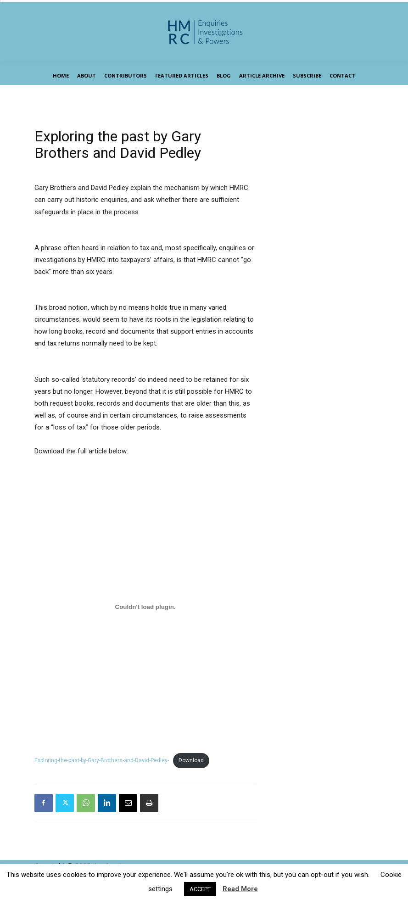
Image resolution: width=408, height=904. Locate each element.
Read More (240, 889)
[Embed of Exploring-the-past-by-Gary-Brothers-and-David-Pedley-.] (145, 606)
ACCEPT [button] (200, 889)
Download (191, 760)
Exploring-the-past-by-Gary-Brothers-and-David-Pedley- (101, 760)
